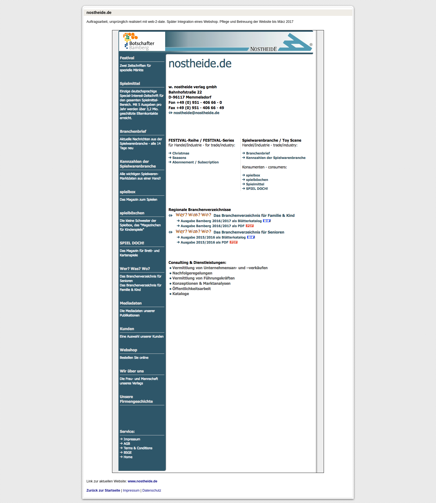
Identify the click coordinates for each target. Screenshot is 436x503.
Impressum (131, 490)
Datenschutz (151, 490)
